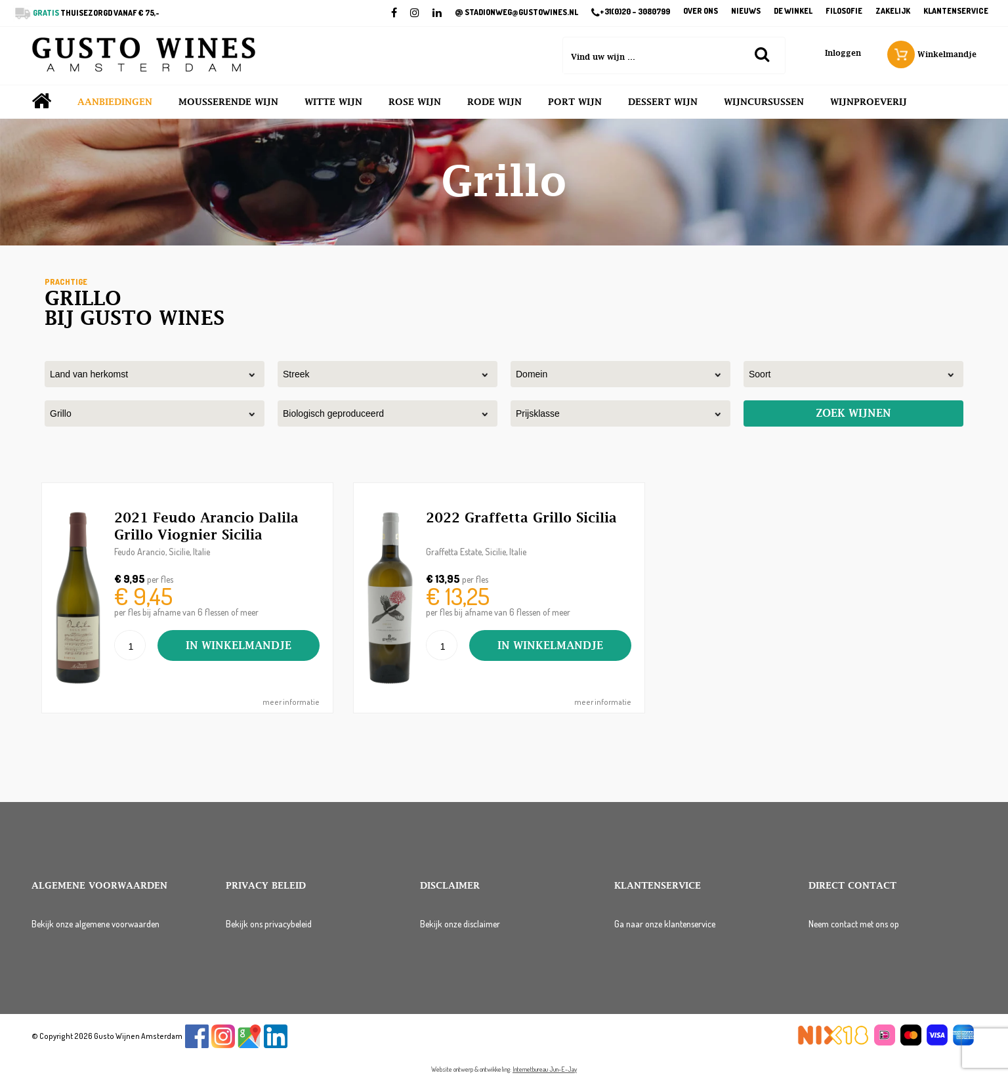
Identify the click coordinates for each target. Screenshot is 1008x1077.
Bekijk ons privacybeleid (269, 923)
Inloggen (843, 53)
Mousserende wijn (228, 101)
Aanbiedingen (114, 101)
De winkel (793, 11)
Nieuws (746, 11)
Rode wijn (494, 101)
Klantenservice (955, 11)
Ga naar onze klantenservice (664, 923)
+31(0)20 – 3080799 (630, 12)
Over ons (700, 11)
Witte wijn (333, 101)
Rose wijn (414, 101)
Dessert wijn (663, 101)
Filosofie (844, 11)
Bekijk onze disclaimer (460, 923)
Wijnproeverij (868, 101)
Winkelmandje (931, 54)
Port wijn (575, 101)
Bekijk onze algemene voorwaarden (95, 923)
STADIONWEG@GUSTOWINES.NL (516, 12)
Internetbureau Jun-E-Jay (545, 1069)
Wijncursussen (764, 101)
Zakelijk (892, 11)
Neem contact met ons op (853, 923)
